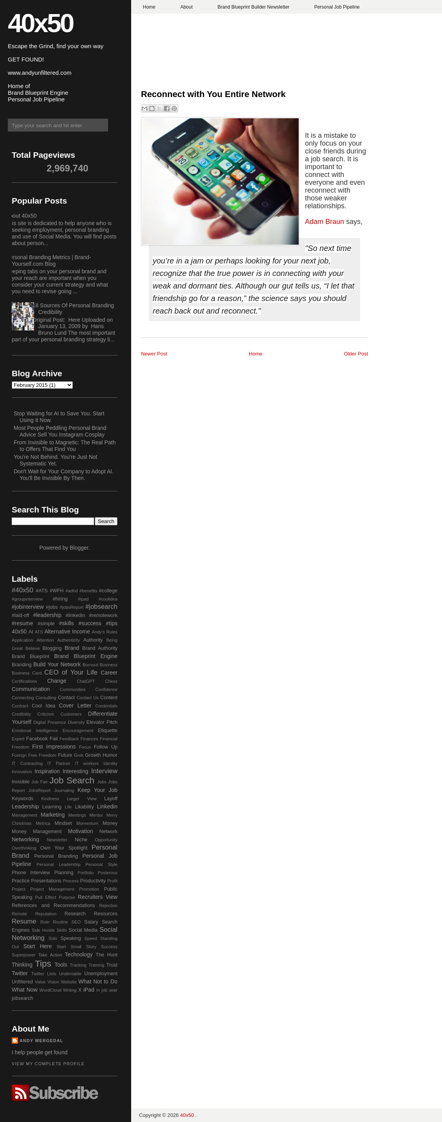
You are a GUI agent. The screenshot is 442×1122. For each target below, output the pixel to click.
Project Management (52, 889)
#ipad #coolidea (97, 599)
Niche (81, 839)
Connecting (23, 697)
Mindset (63, 823)
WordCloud (50, 990)
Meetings (77, 815)
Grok (78, 755)
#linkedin (75, 615)
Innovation (22, 771)
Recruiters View (97, 897)
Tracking (78, 965)
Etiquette (107, 730)
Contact (66, 697)
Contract (20, 706)
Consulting (46, 697)
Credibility (21, 714)
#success (89, 623)
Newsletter (57, 839)
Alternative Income (67, 631)
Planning (63, 872)
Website (69, 981)
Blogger (79, 548)
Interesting (75, 771)
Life (68, 807)
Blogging (52, 648)
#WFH (57, 590)
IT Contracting (27, 763)
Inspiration (47, 771)
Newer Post (154, 354)
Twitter (20, 973)
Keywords (22, 798)
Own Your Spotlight (64, 848)
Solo (53, 938)
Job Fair (39, 781)
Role (44, 922)
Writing (70, 990)
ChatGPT (86, 681)
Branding (21, 664)
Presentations (46, 881)
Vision (53, 981)
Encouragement (78, 730)
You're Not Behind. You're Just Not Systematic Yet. (55, 460)
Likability (84, 807)
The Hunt (106, 955)
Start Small (69, 946)
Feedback (69, 738)
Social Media (83, 930)
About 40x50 (21, 216)
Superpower (23, 954)
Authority (93, 640)
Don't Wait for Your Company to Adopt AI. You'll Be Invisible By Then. (64, 474)
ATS (39, 632)
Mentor (96, 815)
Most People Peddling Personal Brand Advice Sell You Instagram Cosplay (60, 431)
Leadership (25, 806)
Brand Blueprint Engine (85, 656)
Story (91, 946)
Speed (90, 938)
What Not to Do (97, 981)
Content (108, 697)
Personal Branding (56, 856)
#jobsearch (101, 606)
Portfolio (86, 872)
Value (40, 981)
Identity (110, 763)
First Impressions (54, 746)
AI (31, 632)
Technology (79, 954)
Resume (24, 921)
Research (75, 913)
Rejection (108, 905)
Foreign (19, 755)
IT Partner (58, 763)
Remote (19, 913)
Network (108, 831)
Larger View (82, 798)
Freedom (47, 755)
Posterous (107, 872)
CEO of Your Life (70, 672)
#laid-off (20, 615)
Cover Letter (75, 705)
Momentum (87, 823)
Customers (70, 714)
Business (108, 664)
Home (149, 7)
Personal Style (101, 864)
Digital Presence (50, 722)
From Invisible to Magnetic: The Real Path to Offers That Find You (64, 445)
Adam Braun (324, 221)
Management (24, 815)
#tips (111, 623)
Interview (104, 771)
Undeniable (70, 973)
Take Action (50, 954)
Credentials (106, 706)
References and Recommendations (53, 905)
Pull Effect (45, 897)
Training (96, 965)
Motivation (80, 831)
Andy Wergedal (41, 1040)
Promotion (89, 889)
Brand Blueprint (30, 656)
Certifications (24, 681)
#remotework (103, 615)
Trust (111, 965)
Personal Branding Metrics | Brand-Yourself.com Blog (48, 260)
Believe (32, 648)
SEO (76, 922)
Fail (54, 738)
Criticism (45, 714)
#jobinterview (28, 607)
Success (109, 946)
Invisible (21, 782)
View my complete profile (48, 1063)
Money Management (36, 831)
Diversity (76, 722)
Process (71, 880)
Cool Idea (43, 706)
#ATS (42, 590)
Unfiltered (22, 982)
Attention (45, 640)
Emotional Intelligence (35, 730)
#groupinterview (27, 599)
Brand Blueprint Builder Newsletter (253, 7)
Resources (105, 913)
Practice (21, 881)
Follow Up (105, 747)
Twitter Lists (43, 973)
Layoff (110, 798)
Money (110, 823)
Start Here (37, 946)
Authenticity (68, 640)
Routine (60, 922)
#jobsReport (71, 607)
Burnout (90, 664)
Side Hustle (43, 930)
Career (109, 672)
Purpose (67, 897)
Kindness (50, 798)
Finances (89, 738)
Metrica (43, 823)
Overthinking (24, 848)
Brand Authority (99, 648)
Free (32, 755)
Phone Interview (31, 872)
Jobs (101, 781)
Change (56, 681)
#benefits (88, 590)
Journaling (64, 790)
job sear (109, 990)
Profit (112, 880)
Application (22, 640)
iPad (88, 990)
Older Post (356, 354)
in (98, 990)
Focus (85, 747)
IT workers (87, 763)
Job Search (71, 780)
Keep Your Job (97, 790)
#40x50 (22, 590)
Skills (61, 930)
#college (108, 590)
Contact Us (88, 697)
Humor (110, 755)
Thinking (22, 964)
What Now (25, 990)
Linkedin (107, 806)
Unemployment (100, 973)
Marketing (53, 815)
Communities (72, 689)
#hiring (60, 599)
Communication (31, 689)
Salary (91, 922)
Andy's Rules (104, 632)
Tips (43, 964)
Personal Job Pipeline (337, 7)
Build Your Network (57, 664)
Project (18, 889)
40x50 (40, 23)
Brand (72, 648)
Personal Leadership (58, 864)
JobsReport (39, 790)
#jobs (52, 607)
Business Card (26, 673)
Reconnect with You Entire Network (213, 94)
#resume (22, 623)
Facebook (37, 738)
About (186, 7)
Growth (93, 755)
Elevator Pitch (102, 722)
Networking (25, 839)
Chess (111, 681)
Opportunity (106, 839)
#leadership (47, 615)
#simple (46, 623)
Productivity (93, 881)
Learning (51, 807)
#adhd (71, 590)
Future (65, 755)
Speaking (70, 938)
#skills (66, 623)
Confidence (106, 689)
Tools (60, 964)
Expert (18, 738)
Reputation (45, 913)
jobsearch (22, 998)
